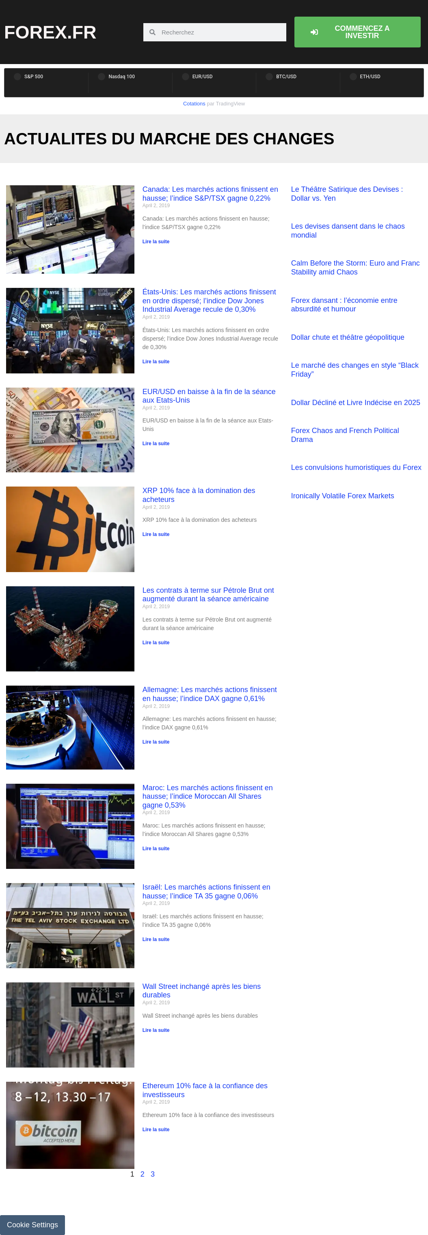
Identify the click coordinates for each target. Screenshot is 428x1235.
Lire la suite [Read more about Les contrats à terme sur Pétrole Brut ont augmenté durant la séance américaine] (156, 642)
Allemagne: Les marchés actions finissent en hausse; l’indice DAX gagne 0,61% (210, 694)
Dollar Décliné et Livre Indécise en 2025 (355, 403)
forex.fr (50, 32)
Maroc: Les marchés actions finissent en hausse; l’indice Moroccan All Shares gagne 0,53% (208, 796)
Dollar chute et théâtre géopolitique (347, 337)
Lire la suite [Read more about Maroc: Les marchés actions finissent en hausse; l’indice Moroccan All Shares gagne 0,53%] (156, 848)
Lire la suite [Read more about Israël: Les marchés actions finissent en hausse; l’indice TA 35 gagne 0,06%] (156, 939)
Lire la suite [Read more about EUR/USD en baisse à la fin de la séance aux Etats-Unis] (156, 443)
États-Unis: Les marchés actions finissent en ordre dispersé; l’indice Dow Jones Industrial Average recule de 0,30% (209, 300)
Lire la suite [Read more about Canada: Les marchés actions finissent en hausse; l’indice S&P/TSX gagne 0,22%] (156, 241)
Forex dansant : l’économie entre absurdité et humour (344, 304)
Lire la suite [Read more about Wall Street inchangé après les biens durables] (156, 1030)
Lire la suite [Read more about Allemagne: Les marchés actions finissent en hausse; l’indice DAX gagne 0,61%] (156, 742)
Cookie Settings (32, 1225)
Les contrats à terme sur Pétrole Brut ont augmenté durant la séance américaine (208, 594)
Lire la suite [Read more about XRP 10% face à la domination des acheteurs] (156, 534)
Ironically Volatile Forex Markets (342, 496)
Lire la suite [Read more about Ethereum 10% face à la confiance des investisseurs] (156, 1129)
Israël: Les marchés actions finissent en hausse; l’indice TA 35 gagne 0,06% (206, 891)
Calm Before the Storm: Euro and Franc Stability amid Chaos (355, 267)
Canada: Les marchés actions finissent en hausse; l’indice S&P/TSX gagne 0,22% (210, 193)
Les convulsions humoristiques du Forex (356, 467)
